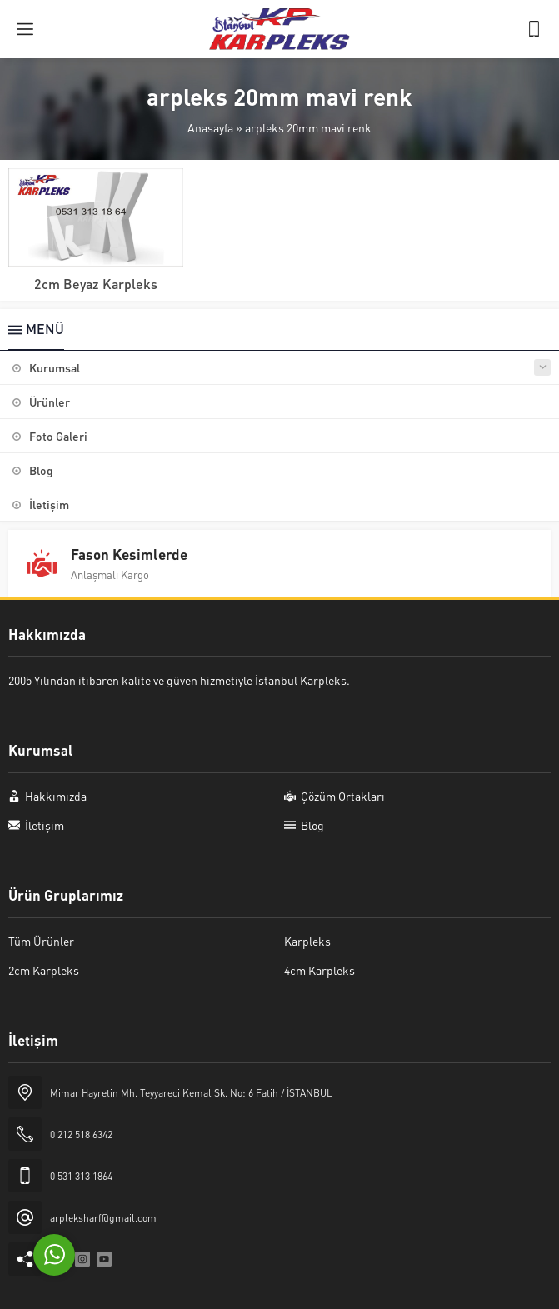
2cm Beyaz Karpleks (95, 283)
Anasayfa (210, 127)
